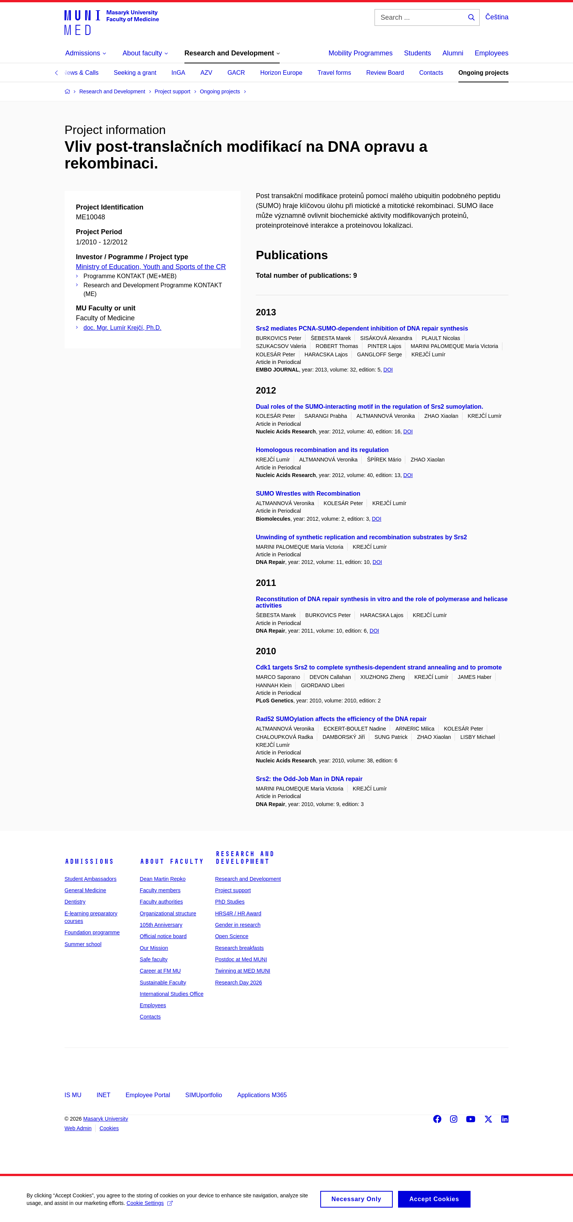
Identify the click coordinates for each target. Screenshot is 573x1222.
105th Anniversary (161, 925)
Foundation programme (92, 932)
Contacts (431, 72)
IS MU (73, 1095)
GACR (236, 72)
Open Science (232, 936)
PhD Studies (230, 902)
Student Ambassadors (90, 879)
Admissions (89, 861)
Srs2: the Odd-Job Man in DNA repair (309, 779)
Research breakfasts (239, 948)
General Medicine (85, 890)
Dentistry (75, 902)
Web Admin (78, 1128)
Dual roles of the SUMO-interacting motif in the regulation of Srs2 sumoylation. (369, 406)
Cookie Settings (150, 1207)
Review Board (385, 72)
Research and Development (244, 858)
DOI (388, 370)
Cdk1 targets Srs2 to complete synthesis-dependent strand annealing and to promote (379, 667)
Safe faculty (153, 959)
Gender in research (238, 925)
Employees (491, 53)
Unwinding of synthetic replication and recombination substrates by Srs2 (361, 537)
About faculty (172, 861)
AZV (206, 72)
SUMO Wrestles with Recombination (308, 493)
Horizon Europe (281, 72)
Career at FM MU (160, 971)
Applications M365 (262, 1095)
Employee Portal (148, 1095)
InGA (178, 72)
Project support (233, 890)
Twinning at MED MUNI (242, 971)
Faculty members (160, 890)
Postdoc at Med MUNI (241, 959)
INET (103, 1095)
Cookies (109, 1128)
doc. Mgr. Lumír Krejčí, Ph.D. (122, 327)
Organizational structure (168, 913)
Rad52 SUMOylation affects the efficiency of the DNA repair (341, 719)
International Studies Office (171, 994)
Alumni (452, 53)
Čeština (496, 17)
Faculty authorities (161, 902)
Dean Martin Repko (163, 879)
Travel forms (334, 72)
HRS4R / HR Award (238, 913)
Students (417, 53)
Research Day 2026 (238, 982)
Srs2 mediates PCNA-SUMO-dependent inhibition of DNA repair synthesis (362, 328)
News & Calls (81, 72)
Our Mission (154, 948)
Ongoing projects (483, 72)
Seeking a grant (135, 72)
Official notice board (163, 936)
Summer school (83, 944)
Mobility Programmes (361, 53)
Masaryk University (105, 1119)
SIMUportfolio (203, 1095)
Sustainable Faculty (163, 982)
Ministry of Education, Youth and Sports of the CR (151, 267)
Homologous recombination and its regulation (322, 450)
